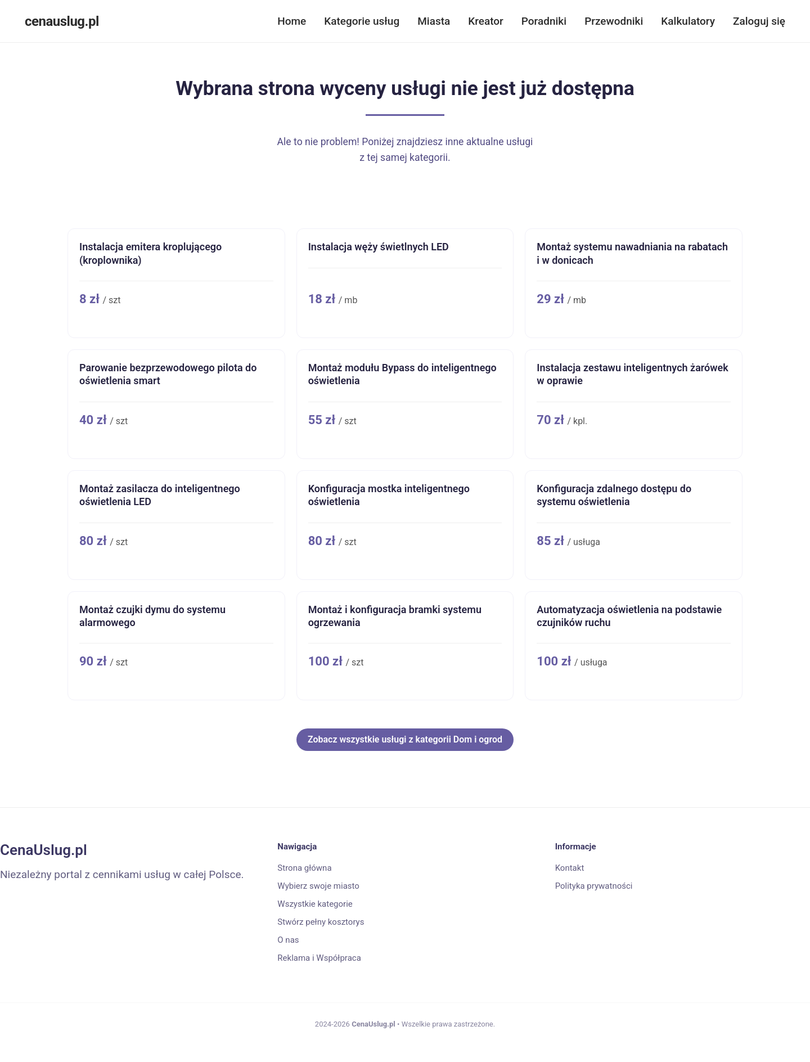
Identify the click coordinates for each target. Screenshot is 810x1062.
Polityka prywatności (594, 886)
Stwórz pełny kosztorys (320, 922)
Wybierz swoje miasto (318, 886)
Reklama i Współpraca (319, 958)
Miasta (433, 21)
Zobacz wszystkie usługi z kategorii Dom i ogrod (405, 739)
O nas (288, 940)
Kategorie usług (361, 21)
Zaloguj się (759, 21)
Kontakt (569, 868)
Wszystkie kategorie (314, 904)
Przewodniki (613, 21)
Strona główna (304, 868)
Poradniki (543, 21)
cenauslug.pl (62, 21)
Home (291, 21)
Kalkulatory (688, 21)
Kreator (485, 21)
